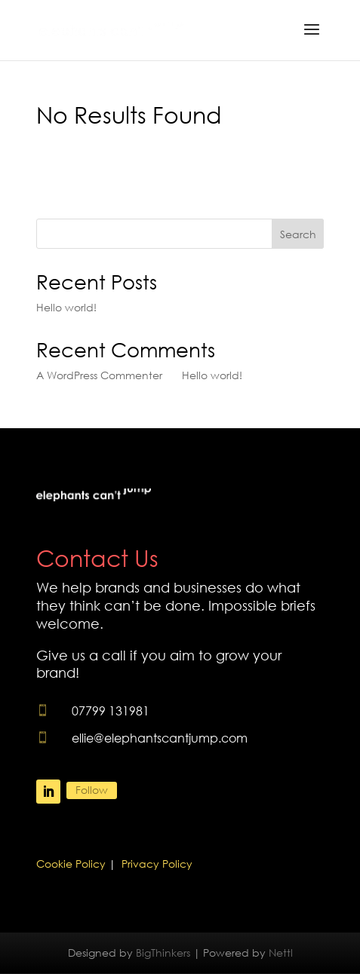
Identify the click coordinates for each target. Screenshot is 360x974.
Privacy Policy (157, 863)
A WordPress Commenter (99, 375)
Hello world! (66, 307)
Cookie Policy (71, 863)
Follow (91, 790)
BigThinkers (163, 952)
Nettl (281, 952)
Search (298, 234)
